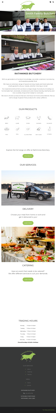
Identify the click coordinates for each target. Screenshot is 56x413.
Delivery (28, 209)
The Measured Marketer (48, 410)
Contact (29, 385)
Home (29, 382)
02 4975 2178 (29, 393)
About (29, 369)
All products (28, 156)
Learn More (28, 223)
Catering (28, 265)
